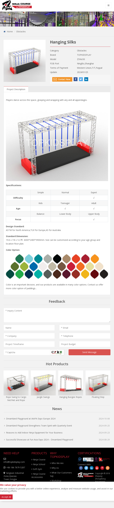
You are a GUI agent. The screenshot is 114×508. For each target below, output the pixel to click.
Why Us (55, 467)
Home (10, 31)
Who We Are (58, 463)
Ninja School (39, 464)
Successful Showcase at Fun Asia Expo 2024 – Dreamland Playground (39, 439)
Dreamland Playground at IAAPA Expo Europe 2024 (30, 418)
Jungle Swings (43, 397)
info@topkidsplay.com (14, 462)
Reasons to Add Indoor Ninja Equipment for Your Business (34, 432)
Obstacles (21, 31)
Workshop (56, 480)
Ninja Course (39, 459)
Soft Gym (37, 469)
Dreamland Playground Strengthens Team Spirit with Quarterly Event (39, 425)
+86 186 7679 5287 (15, 467)
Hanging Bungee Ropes (70, 397)
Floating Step (98, 397)
